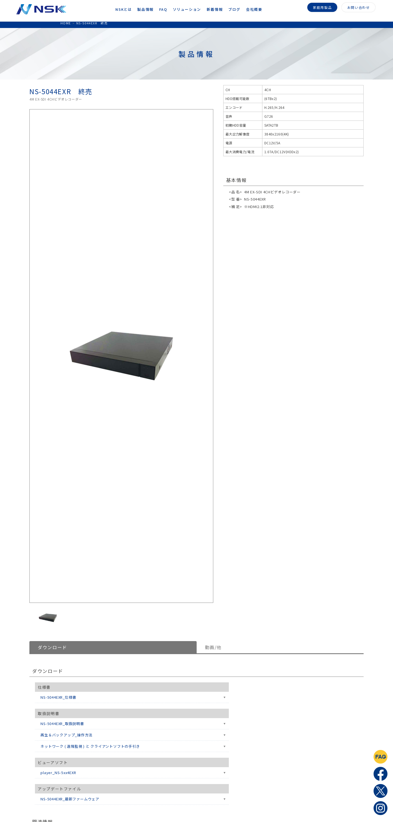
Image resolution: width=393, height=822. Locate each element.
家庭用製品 (322, 6)
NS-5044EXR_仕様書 (58, 697)
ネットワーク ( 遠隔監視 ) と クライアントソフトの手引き (90, 746)
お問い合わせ (358, 6)
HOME (65, 23)
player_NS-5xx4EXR (58, 772)
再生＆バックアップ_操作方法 (66, 735)
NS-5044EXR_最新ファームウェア (69, 798)
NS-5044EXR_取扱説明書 (62, 723)
